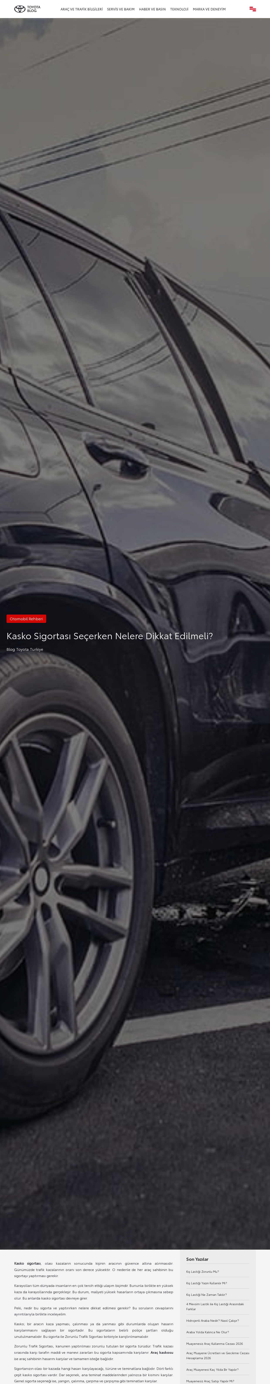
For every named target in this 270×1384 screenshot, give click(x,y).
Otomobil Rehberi (26, 618)
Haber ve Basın (152, 9)
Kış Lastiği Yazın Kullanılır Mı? (206, 1283)
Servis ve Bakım (121, 9)
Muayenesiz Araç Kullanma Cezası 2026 (214, 1343)
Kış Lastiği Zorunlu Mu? (202, 1271)
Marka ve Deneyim (209, 9)
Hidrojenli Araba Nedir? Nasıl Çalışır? (212, 1320)
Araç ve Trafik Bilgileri (82, 9)
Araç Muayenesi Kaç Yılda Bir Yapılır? (212, 1369)
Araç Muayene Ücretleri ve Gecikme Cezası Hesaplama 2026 (217, 1355)
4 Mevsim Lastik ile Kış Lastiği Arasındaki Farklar (215, 1306)
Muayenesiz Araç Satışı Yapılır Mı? (210, 1381)
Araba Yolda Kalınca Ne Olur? (207, 1332)
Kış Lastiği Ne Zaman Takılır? (206, 1294)
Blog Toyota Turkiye (25, 649)
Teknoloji (179, 9)
